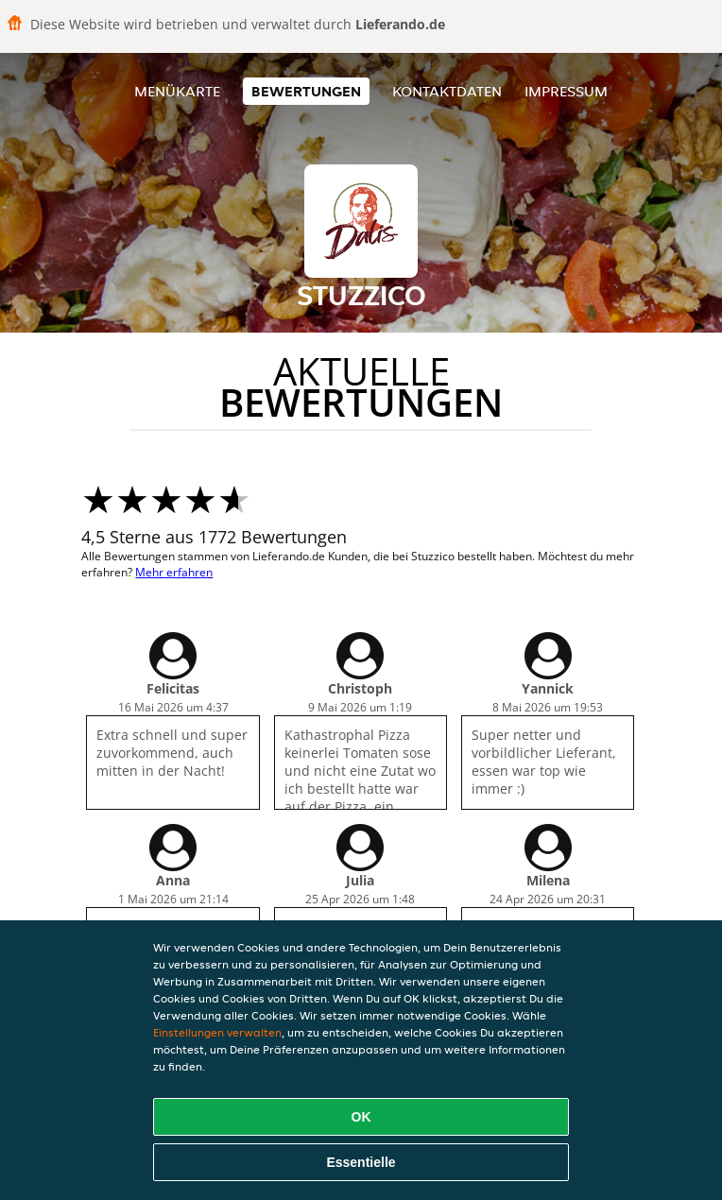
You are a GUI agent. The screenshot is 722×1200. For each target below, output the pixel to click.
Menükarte (177, 91)
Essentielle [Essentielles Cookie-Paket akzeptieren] (360, 1162)
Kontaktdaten (447, 91)
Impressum (566, 91)
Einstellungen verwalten (217, 1032)
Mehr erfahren (174, 572)
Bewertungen (306, 91)
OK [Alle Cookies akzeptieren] (361, 1116)
